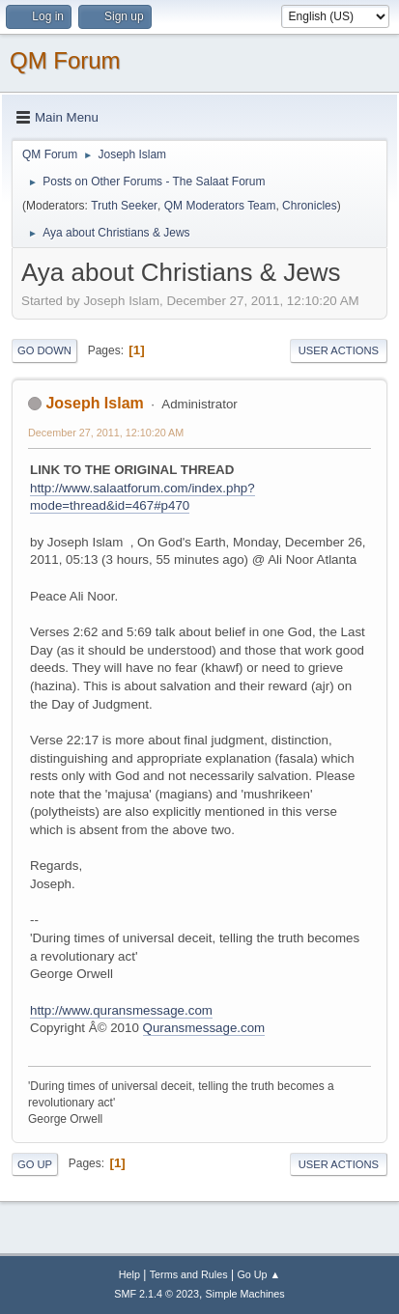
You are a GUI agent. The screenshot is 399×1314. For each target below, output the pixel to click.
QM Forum (65, 60)
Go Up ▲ (258, 1274)
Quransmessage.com (204, 1027)
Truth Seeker (124, 205)
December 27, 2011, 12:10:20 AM (106, 432)
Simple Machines (245, 1294)
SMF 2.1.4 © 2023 (156, 1294)
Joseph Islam (94, 403)
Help (129, 1274)
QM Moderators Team (220, 205)
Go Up (34, 1164)
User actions (339, 350)
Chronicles (309, 205)
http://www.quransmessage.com (121, 1010)
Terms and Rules (189, 1274)
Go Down (44, 350)
